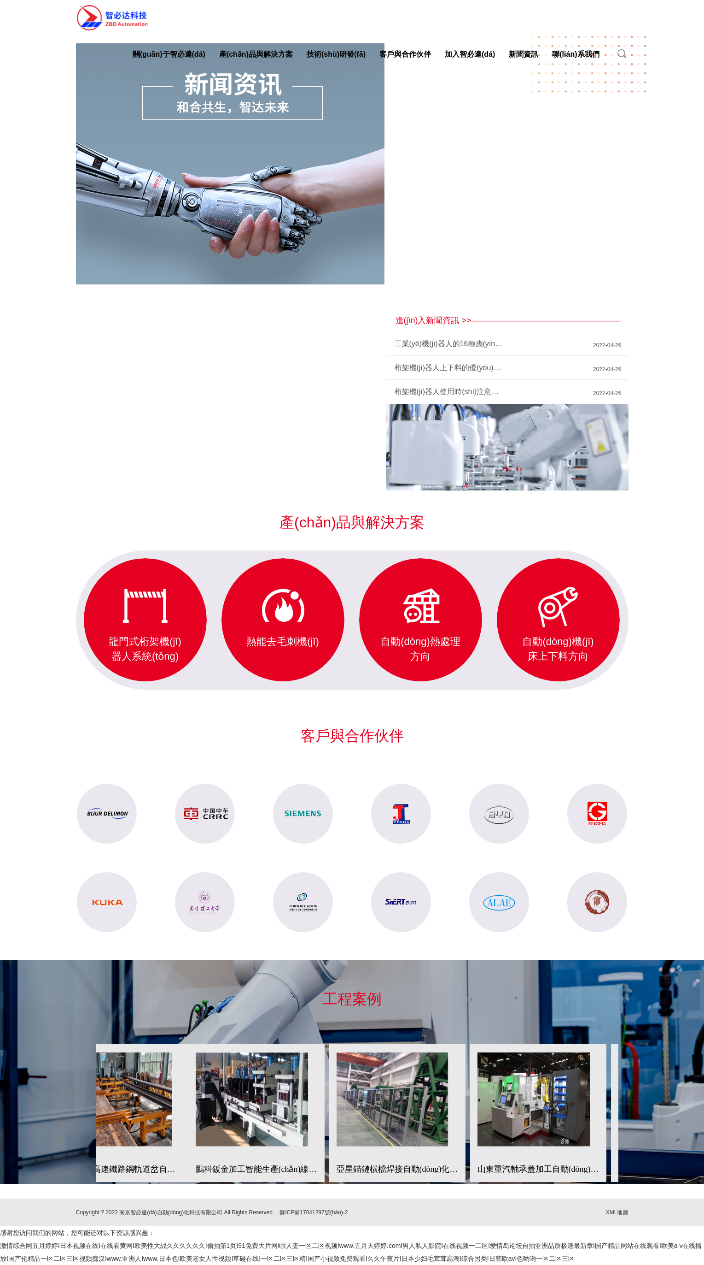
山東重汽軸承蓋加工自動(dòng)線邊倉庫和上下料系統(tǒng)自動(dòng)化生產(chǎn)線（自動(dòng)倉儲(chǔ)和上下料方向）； (538, 1169)
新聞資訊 (523, 54)
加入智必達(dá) (470, 54)
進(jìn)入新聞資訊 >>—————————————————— (508, 320)
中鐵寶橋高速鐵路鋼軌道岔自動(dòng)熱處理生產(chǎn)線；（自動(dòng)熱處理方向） (120, 1169)
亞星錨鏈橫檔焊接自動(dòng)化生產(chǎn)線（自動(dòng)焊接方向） (397, 1169)
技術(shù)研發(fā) (336, 54)
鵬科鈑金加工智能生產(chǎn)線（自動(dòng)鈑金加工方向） (256, 1169)
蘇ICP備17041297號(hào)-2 (313, 1212)
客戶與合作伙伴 (405, 54)
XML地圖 (617, 1212)
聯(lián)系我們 (575, 54)
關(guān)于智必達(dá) (169, 54)
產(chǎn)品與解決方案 (256, 54)
